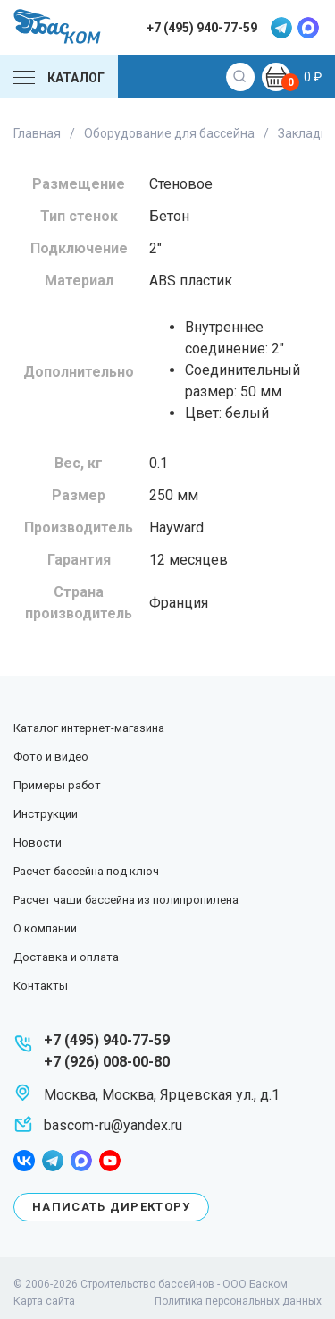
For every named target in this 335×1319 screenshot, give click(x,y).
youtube (110, 1160)
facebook (24, 1160)
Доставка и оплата (66, 957)
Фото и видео (50, 756)
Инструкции (45, 814)
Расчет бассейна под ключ (86, 871)
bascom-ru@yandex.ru (113, 1125)
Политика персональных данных (238, 1301)
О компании (45, 928)
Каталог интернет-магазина (88, 728)
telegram (281, 27)
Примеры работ (57, 785)
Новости (37, 842)
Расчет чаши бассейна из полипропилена (126, 899)
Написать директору (111, 1206)
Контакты (40, 985)
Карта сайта (44, 1301)
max (308, 27)
